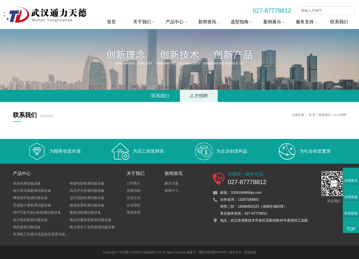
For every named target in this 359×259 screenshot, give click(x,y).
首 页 (312, 115)
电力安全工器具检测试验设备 (92, 227)
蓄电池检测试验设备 (85, 212)
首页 (111, 21)
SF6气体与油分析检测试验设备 (37, 212)
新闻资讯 (209, 21)
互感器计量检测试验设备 (32, 205)
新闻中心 (172, 191)
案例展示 (274, 21)
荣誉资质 (134, 212)
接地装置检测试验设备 (87, 205)
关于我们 (143, 21)
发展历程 (134, 191)
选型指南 (241, 21)
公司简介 (134, 183)
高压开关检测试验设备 (87, 191)
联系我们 (339, 21)
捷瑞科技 (250, 252)
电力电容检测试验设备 (30, 220)
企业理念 (134, 205)
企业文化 (134, 198)
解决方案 (172, 183)
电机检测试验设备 (27, 227)
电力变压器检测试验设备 (32, 191)
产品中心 (176, 21)
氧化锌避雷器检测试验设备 (90, 220)
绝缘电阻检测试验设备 (87, 183)
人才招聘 (199, 95)
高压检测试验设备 (27, 183)
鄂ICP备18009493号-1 (214, 252)
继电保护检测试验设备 (30, 198)
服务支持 (306, 21)
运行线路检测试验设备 (87, 198)
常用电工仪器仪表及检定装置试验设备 (42, 234)
